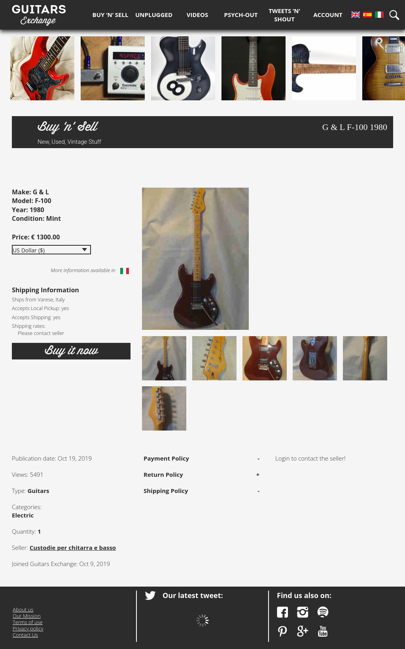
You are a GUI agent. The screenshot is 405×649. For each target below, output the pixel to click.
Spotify (323, 612)
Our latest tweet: (193, 595)
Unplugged (153, 15)
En (355, 14)
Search (397, 15)
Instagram (302, 612)
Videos (197, 15)
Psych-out (241, 15)
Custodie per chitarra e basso (73, 547)
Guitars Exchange (39, 13)
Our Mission (27, 615)
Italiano (125, 271)
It (379, 14)
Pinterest (282, 631)
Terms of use (28, 622)
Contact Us (25, 634)
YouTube (323, 631)
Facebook (282, 612)
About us (23, 609)
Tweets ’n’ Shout (284, 15)
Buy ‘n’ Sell (111, 15)
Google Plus (302, 631)
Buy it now (71, 351)
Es (367, 14)
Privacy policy (28, 628)
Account (328, 15)
